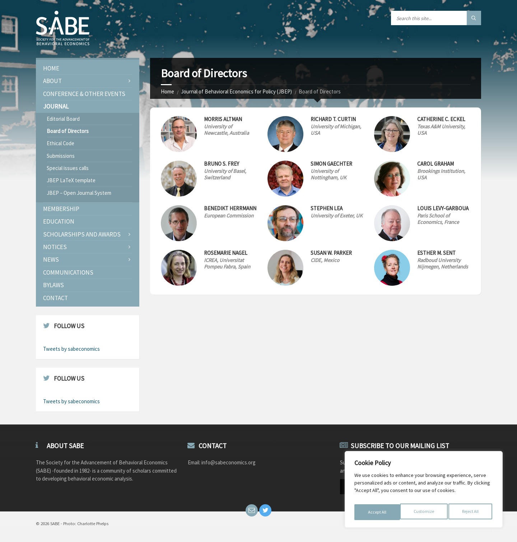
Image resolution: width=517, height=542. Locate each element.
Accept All (470, 512)
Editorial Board (63, 118)
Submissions (61, 155)
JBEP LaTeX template (71, 180)
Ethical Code (60, 143)
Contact (55, 298)
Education (58, 221)
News (51, 259)
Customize (377, 512)
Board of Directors (68, 131)
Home (167, 91)
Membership (61, 209)
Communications (68, 272)
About (52, 81)
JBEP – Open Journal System (79, 192)
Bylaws (53, 285)
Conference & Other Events (84, 94)
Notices (55, 247)
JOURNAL (56, 106)
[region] (424, 491)
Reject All (424, 512)
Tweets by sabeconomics (71, 348)
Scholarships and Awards (82, 234)
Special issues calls (68, 168)
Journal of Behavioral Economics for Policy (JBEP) (236, 91)
